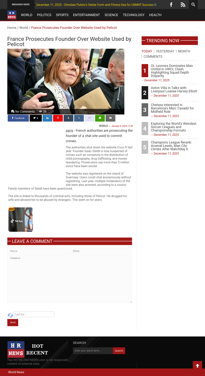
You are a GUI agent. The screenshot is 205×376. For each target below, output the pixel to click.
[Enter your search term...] (93, 350)
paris (69, 130)
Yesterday (165, 51)
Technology (133, 15)
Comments (153, 56)
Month (184, 51)
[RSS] (183, 4)
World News (16, 372)
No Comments (25, 111)
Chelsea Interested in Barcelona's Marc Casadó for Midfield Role (172, 108)
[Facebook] (171, 4)
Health (155, 15)
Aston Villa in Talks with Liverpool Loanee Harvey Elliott (174, 89)
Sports (62, 15)
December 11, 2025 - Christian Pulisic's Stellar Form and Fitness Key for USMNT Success (85, 5)
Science (111, 15)
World (26, 15)
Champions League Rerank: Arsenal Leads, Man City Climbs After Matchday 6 (171, 145)
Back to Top (197, 365)
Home (11, 28)
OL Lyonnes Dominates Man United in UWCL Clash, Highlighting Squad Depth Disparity (172, 71)
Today (147, 51)
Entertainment (86, 15)
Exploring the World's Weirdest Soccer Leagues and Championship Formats (173, 127)
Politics (44, 15)
